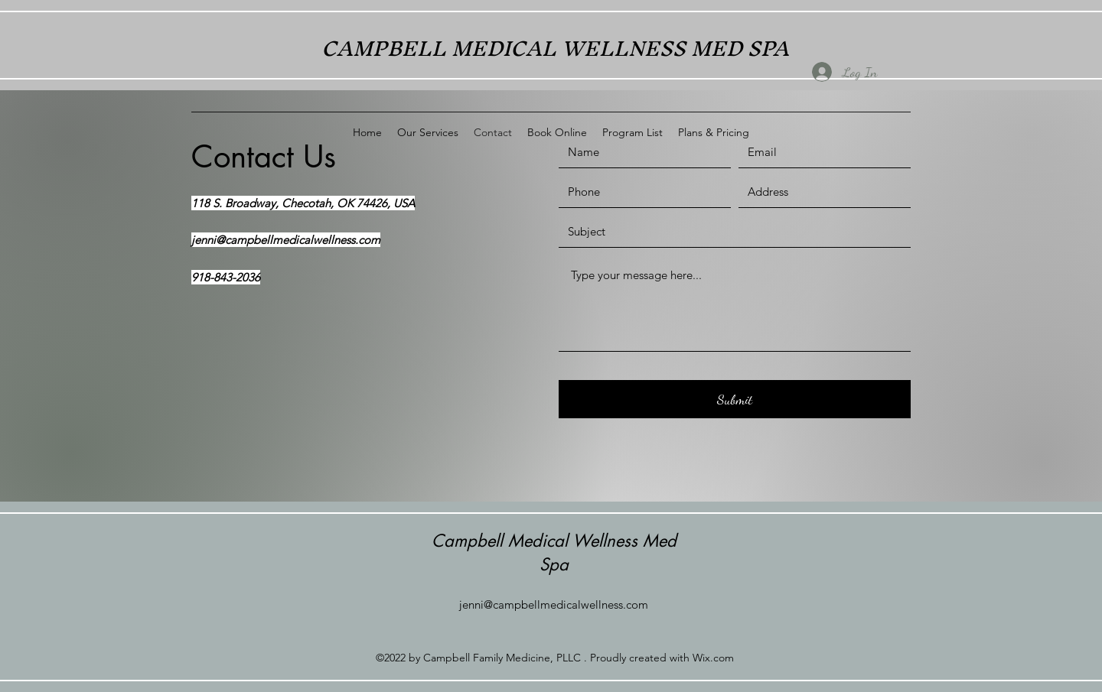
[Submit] (735, 399)
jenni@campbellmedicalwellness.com (285, 239)
